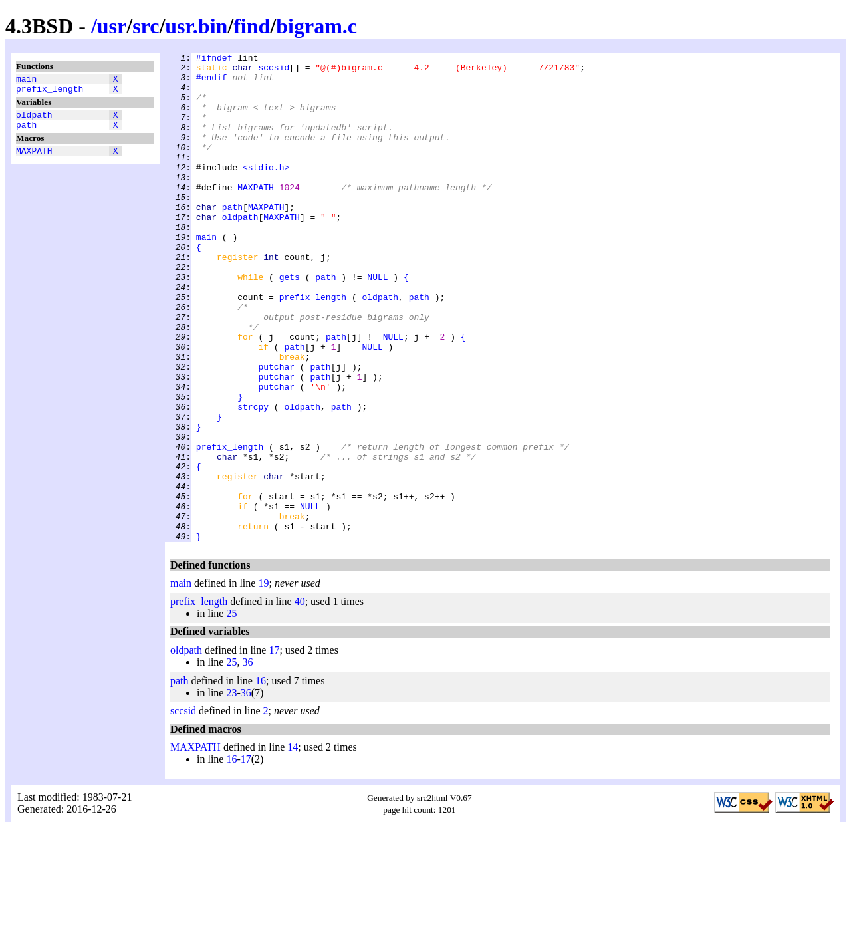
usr (111, 26)
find (251, 26)
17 (274, 747)
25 (231, 711)
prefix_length (49, 92)
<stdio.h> (266, 191)
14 (292, 845)
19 (263, 680)
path (26, 132)
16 (260, 778)
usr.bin (196, 26)
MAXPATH (34, 160)
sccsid (273, 71)
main (26, 80)
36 (247, 759)
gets (289, 323)
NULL (377, 323)
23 (231, 790)
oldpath (34, 120)
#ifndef (214, 59)
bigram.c (316, 26)
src (145, 26)
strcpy (253, 478)
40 (300, 699)
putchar (276, 430)
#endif (211, 83)
